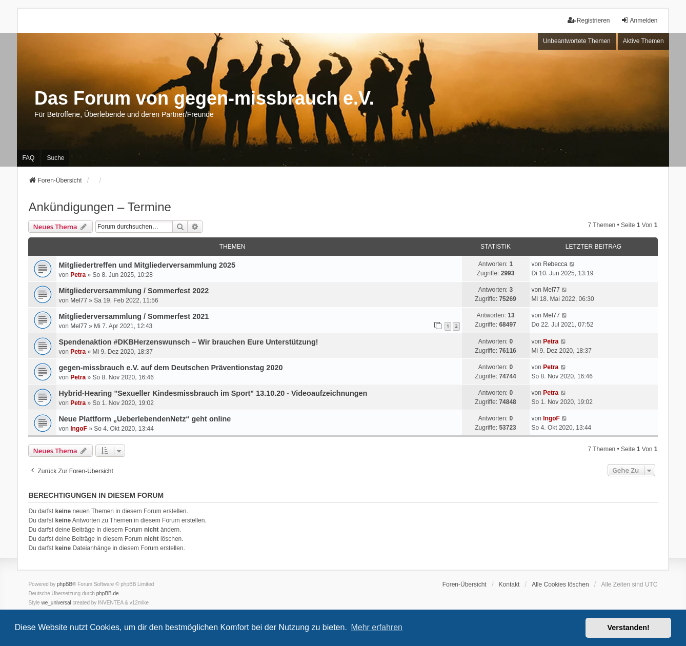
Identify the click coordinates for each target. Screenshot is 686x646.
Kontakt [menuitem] (509, 584)
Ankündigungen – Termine (99, 207)
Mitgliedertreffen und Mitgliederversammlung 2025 (146, 265)
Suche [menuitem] (55, 158)
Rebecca (555, 264)
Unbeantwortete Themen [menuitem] (577, 41)
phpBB (64, 584)
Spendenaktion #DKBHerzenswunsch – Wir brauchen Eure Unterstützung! (188, 342)
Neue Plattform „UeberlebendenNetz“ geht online (144, 419)
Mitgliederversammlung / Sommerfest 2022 (133, 291)
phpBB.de (107, 593)
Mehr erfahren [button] (376, 627)
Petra (78, 274)
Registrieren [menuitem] (589, 20)
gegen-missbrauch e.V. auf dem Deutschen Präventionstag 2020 (170, 368)
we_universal (56, 602)
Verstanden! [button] (629, 627)
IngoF (78, 428)
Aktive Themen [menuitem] (643, 41)
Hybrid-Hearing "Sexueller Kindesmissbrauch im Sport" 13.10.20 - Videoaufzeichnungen (212, 393)
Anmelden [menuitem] (639, 20)
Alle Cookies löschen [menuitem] (560, 584)
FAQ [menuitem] (28, 158)
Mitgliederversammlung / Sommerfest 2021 (133, 316)
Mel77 (78, 300)
